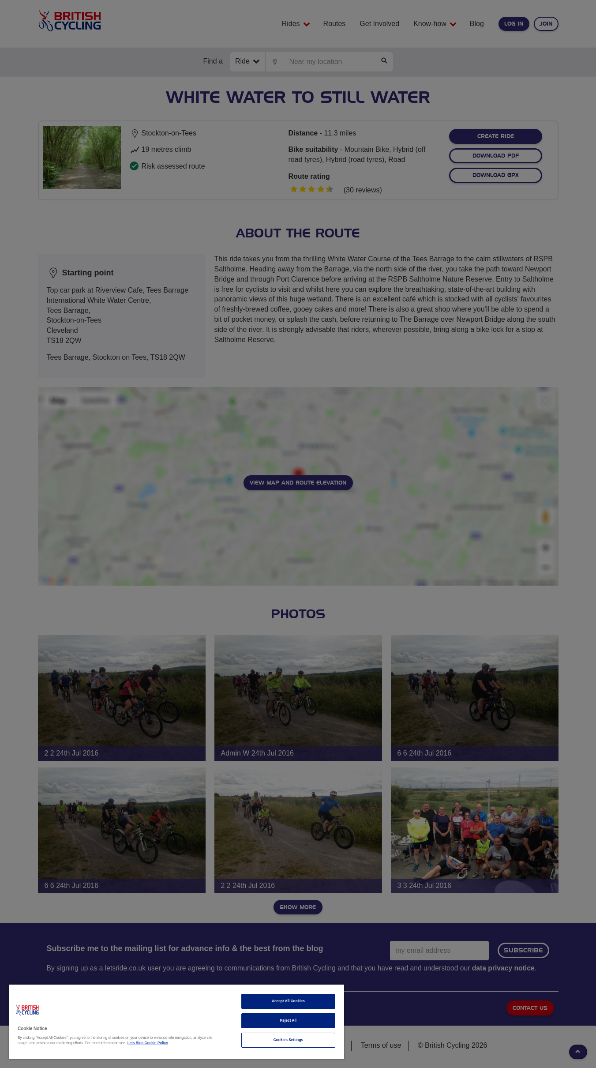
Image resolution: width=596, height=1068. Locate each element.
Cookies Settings (288, 1040)
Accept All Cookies (288, 1001)
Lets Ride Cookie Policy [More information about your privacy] (147, 1043)
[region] (176, 1022)
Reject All (288, 1021)
